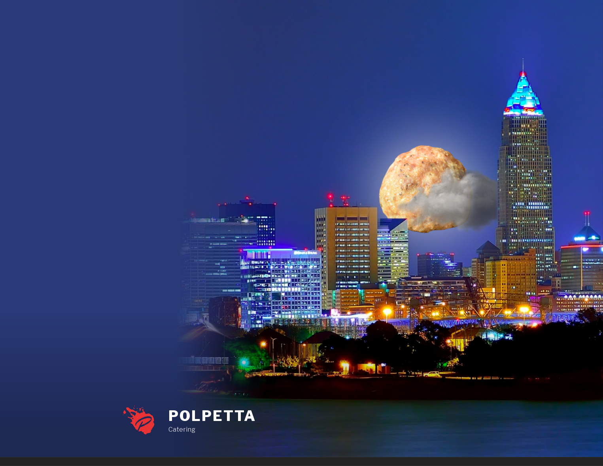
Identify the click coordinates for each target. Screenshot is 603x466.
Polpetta (212, 416)
